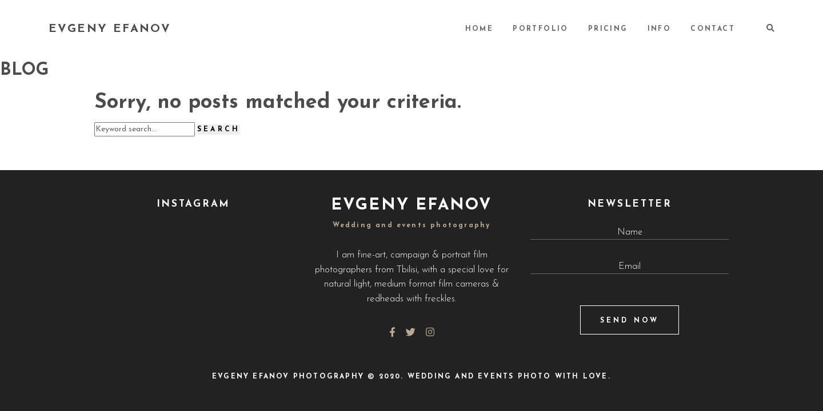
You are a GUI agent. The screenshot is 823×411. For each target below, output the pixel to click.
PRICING (608, 29)
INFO (660, 29)
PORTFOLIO (541, 29)
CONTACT (712, 29)
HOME (479, 29)
